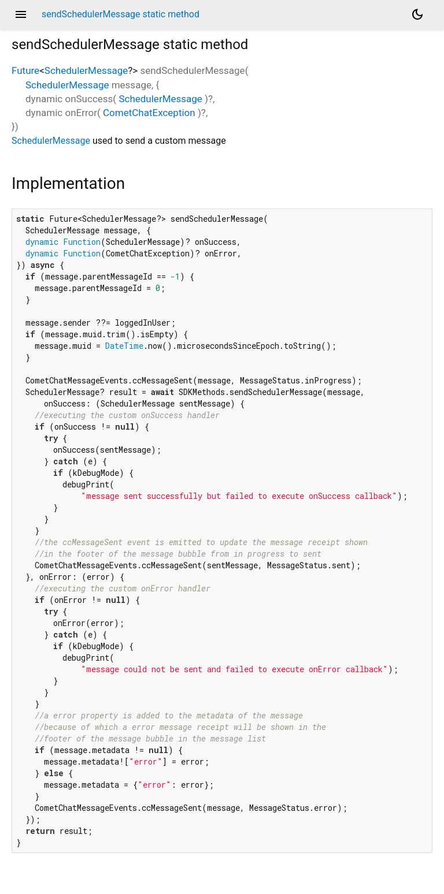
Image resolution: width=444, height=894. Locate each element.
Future (25, 70)
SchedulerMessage (86, 70)
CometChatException (149, 112)
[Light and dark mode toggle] (417, 14)
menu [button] (21, 14)
